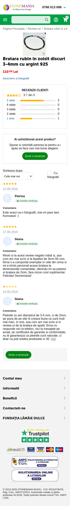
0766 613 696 (52, 7)
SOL (6, 497)
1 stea (10, 118)
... (53, 339)
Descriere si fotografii (16, 78)
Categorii (5, 19)
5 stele (11, 100)
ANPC (63, 495)
